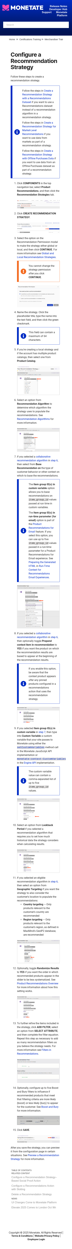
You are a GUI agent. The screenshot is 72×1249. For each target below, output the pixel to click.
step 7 (42, 732)
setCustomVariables (31, 747)
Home (12, 39)
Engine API (30, 762)
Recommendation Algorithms (33, 418)
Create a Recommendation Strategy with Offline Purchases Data (38, 154)
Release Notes (58, 6)
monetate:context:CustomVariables (41, 759)
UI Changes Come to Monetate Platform (34, 1202)
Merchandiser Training (56, 39)
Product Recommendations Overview (37, 983)
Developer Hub (58, 9)
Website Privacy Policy (47, 1235)
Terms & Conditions (22, 1235)
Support (46, 12)
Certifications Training (30, 39)
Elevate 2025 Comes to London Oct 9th (33, 1207)
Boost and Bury (49, 1106)
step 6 (54, 460)
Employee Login (36, 1239)
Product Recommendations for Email (41, 528)
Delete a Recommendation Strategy (31, 1194)
